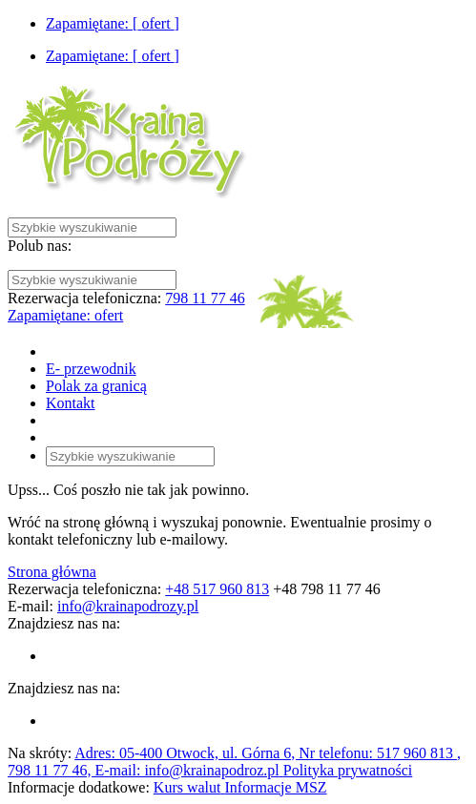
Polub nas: (40, 245)
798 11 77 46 (204, 298)
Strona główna (52, 572)
